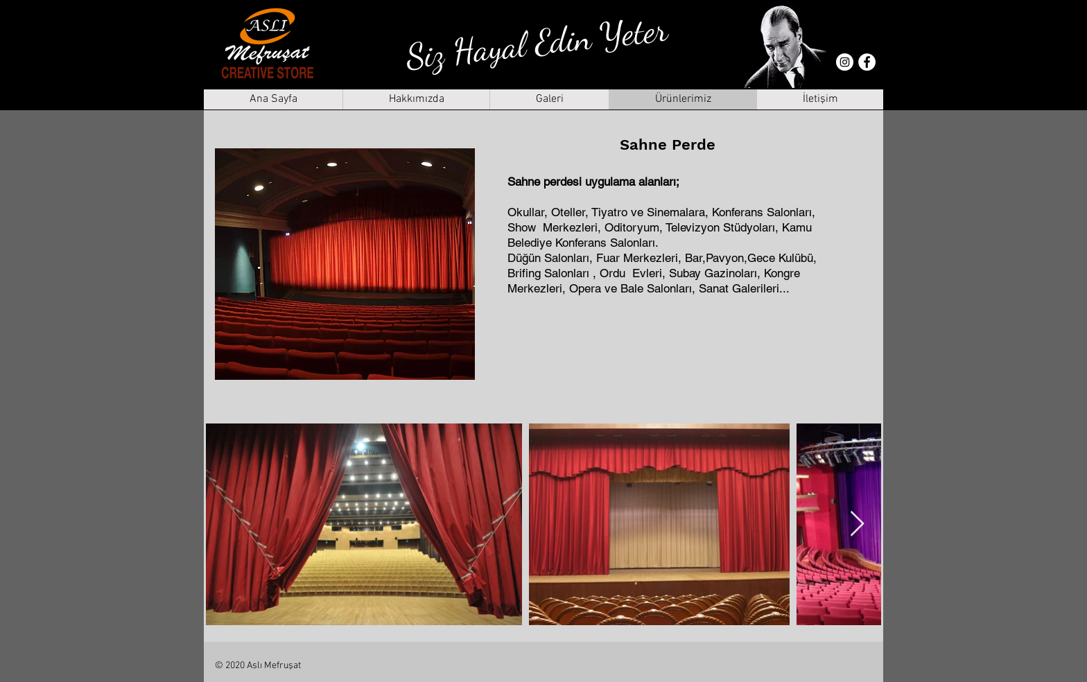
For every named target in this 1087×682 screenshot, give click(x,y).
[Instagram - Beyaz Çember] (844, 62)
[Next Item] (857, 524)
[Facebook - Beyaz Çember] (867, 62)
